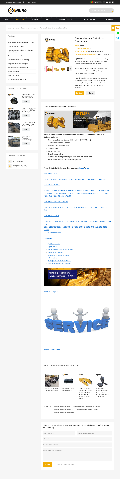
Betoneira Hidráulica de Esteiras (18, 67)
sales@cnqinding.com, (14, 2)
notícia (35, 19)
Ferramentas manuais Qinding (17, 79)
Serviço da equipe (51, 292)
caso (47, 19)
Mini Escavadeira (13, 71)
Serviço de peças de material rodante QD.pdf (64, 365)
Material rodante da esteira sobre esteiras (21, 42)
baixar (90, 93)
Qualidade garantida (54, 244)
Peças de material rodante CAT (63, 409)
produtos (20, 19)
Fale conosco (89, 19)
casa (6, 19)
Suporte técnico (52, 247)
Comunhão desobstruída (55, 252)
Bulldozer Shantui (13, 75)
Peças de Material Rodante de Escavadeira (86, 406)
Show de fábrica (65, 19)
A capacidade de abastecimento (85, 54)
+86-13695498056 (30, 2)
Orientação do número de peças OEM (59, 261)
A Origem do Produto (82, 48)
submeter (47, 464)
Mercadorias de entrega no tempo (58, 255)
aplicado (81, 168)
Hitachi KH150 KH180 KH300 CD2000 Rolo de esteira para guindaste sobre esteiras (29, 110)
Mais (25, 101)
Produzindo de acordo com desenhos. (59, 263)
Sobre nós (110, 19)
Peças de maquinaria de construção (19, 60)
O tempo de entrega (81, 51)
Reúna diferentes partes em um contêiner (60, 249)
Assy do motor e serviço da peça (18, 63)
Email (79, 93)
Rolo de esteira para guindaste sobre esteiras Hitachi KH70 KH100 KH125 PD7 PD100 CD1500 (28, 96)
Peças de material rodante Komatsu (87, 409)
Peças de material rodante (29, 28)
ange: (87, 168)
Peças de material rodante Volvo (64, 413)
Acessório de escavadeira (16, 56)
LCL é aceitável (52, 258)
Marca (77, 45)
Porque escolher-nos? (52, 350)
